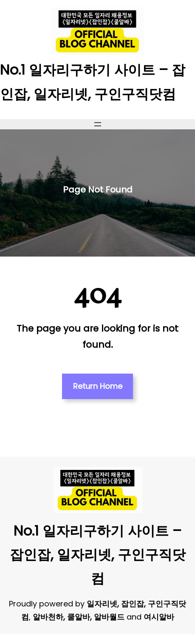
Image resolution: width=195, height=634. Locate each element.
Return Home (97, 386)
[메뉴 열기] (98, 124)
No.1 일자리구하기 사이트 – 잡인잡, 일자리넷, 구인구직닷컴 (98, 554)
